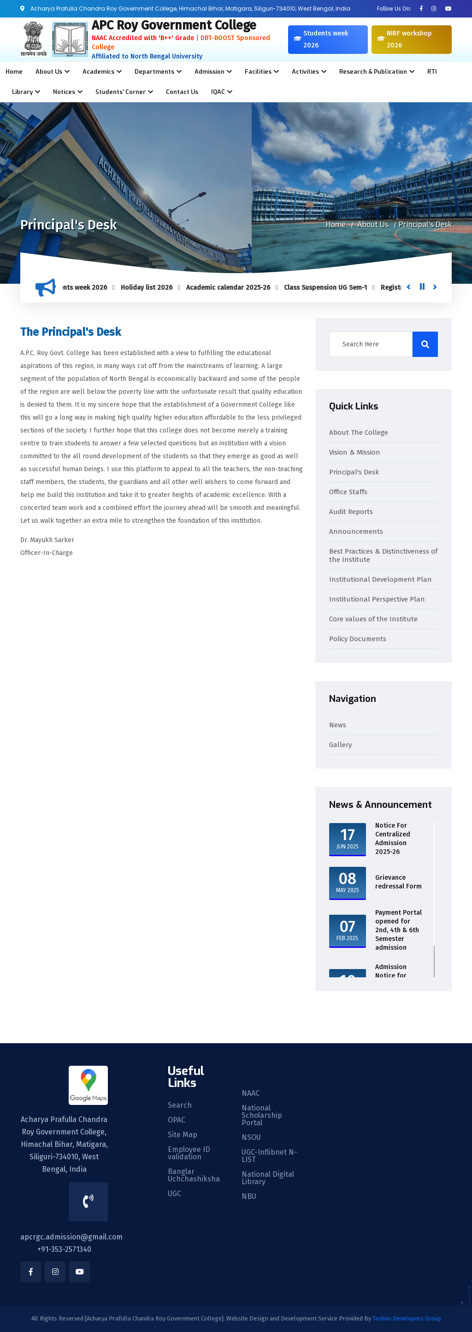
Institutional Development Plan (380, 579)
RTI (432, 72)
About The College (358, 432)
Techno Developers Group (406, 1318)
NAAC (251, 1093)
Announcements (356, 531)
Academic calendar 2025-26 (233, 288)
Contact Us (182, 92)
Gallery (340, 745)
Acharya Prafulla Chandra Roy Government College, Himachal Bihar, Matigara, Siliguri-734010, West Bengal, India (64, 1144)
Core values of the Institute (373, 619)
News (337, 725)
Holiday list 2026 (151, 288)
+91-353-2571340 (64, 1249)
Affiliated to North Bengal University (147, 56)
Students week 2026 (81, 288)
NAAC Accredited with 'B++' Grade (143, 38)
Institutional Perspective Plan (377, 599)
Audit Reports (351, 512)
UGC (174, 1194)
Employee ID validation (189, 1153)
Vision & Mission (354, 452)
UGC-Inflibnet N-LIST (269, 1156)
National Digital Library (268, 1178)
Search (180, 1105)
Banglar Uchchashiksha (194, 1175)
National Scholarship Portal (262, 1115)
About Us (373, 224)
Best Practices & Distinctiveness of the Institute (383, 555)
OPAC (176, 1120)
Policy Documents (357, 639)
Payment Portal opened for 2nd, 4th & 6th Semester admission (398, 930)
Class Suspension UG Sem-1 (330, 288)
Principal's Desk (425, 224)
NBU (249, 1196)
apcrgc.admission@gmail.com (71, 1237)
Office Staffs (348, 492)
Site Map (182, 1135)
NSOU (251, 1137)
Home (14, 72)
